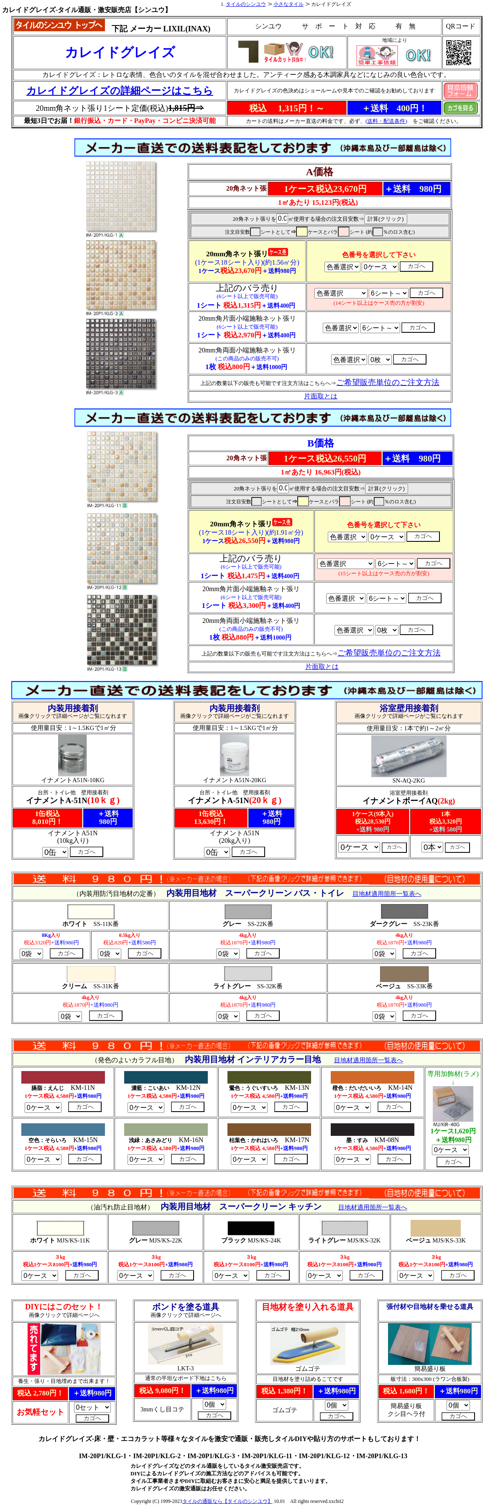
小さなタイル (288, 4)
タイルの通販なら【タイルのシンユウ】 (227, 1501)
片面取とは (322, 666)
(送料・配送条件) (386, 121)
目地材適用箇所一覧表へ (386, 893)
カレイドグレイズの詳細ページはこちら (119, 90)
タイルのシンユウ (246, 4)
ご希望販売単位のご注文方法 (389, 652)
